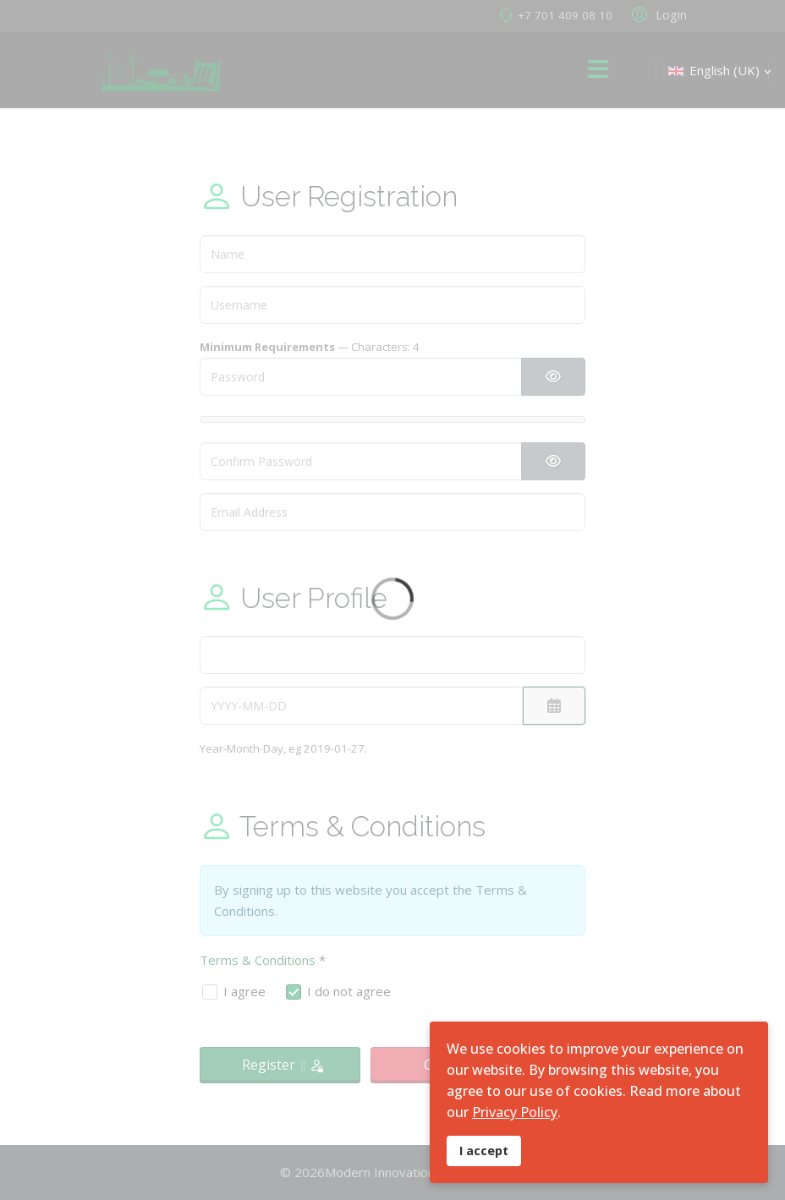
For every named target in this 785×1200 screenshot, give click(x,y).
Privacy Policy (514, 1112)
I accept (483, 1150)
